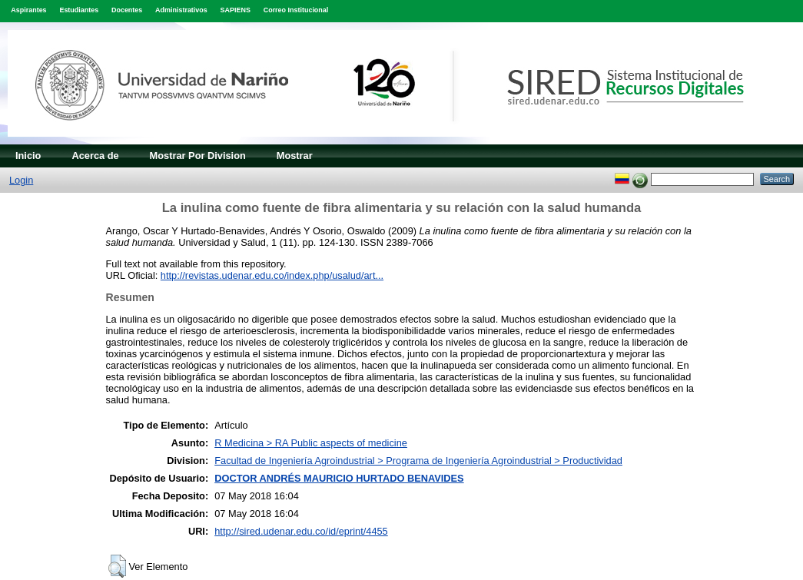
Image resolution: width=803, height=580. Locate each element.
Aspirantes (28, 10)
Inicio (28, 155)
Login (21, 180)
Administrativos (181, 10)
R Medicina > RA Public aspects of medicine (310, 443)
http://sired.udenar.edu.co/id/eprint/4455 (301, 531)
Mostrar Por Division (198, 155)
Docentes (126, 10)
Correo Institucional (296, 10)
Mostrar (295, 155)
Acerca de (94, 155)
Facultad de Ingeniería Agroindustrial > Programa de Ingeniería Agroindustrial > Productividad (418, 460)
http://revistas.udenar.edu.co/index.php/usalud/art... (272, 275)
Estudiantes (78, 10)
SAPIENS (236, 10)
